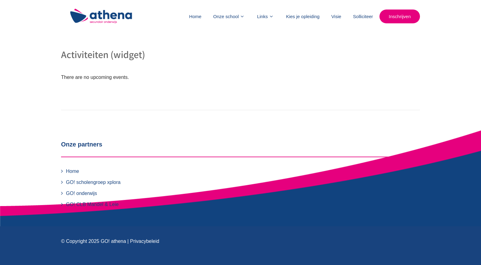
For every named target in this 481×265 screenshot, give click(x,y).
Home (195, 16)
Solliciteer (363, 16)
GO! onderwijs (81, 193)
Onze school (229, 16)
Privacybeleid (144, 241)
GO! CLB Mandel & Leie (92, 204)
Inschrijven (400, 16)
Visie (336, 16)
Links (265, 16)
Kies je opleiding (302, 16)
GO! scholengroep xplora (93, 182)
